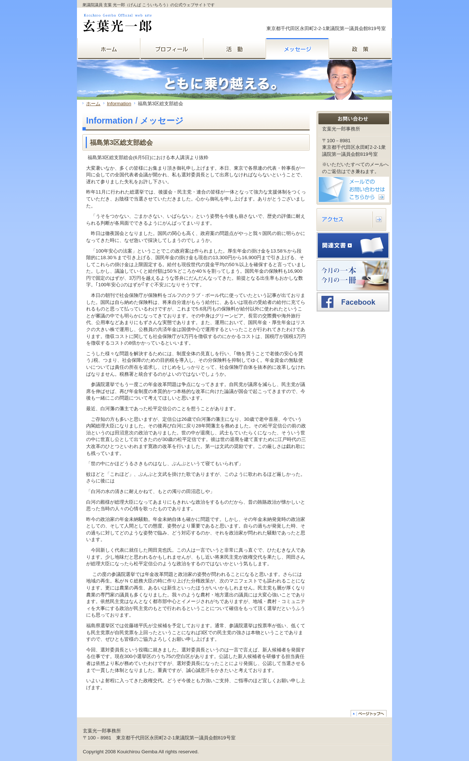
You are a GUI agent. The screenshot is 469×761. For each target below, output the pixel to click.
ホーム (93, 103)
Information (119, 103)
